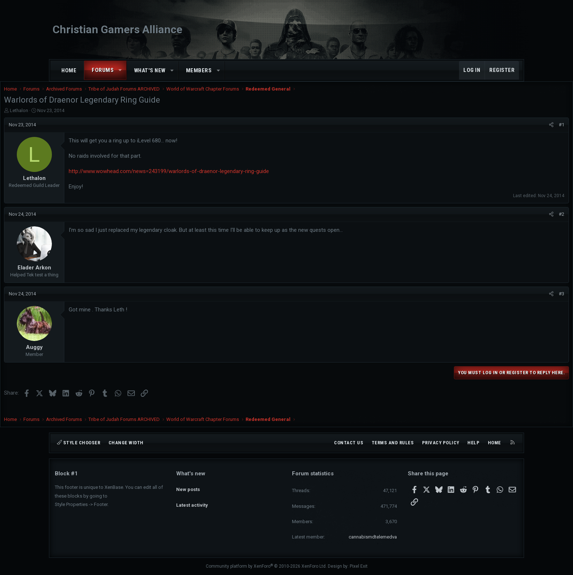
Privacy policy (440, 442)
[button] (120, 70)
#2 (510, 221)
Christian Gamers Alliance (117, 29)
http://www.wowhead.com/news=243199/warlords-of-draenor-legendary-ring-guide (219, 178)
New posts (188, 486)
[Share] (500, 132)
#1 (510, 132)
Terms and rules (393, 442)
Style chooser (78, 442)
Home (68, 70)
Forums (103, 70)
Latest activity (192, 499)
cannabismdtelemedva (373, 537)
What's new (150, 70)
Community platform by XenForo (266, 566)
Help (473, 442)
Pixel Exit (359, 566)
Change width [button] (126, 442)
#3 (510, 301)
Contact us (348, 442)
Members (199, 70)
